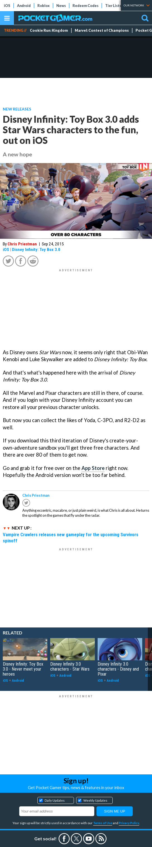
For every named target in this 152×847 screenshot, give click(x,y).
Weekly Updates (95, 800)
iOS (7, 5)
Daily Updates (55, 800)
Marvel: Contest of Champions (102, 30)
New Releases (17, 109)
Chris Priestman (22, 244)
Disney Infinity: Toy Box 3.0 (36, 249)
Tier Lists (113, 5)
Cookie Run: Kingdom (49, 30)
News (61, 5)
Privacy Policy (129, 823)
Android (24, 5)
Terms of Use (102, 823)
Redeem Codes (85, 5)
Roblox (43, 5)
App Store (93, 468)
